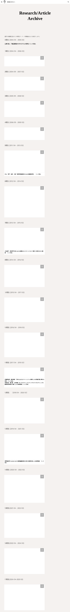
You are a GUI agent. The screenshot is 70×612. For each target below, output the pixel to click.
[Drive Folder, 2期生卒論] (24, 84)
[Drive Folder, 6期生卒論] (24, 202)
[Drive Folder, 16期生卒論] (24, 561)
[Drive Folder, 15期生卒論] (24, 525)
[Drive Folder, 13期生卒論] (24, 446)
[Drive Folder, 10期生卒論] (24, 345)
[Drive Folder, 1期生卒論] (24, 61)
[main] (35, 15)
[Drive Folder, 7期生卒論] (24, 238)
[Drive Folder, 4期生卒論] (24, 133)
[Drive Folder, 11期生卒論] (24, 373)
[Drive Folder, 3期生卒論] (24, 109)
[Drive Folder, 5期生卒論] (24, 161)
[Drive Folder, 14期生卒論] (24, 489)
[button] (1, 2)
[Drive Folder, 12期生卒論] (24, 411)
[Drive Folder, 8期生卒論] (24, 276)
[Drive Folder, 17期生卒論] (24, 597)
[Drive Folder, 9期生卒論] (24, 309)
